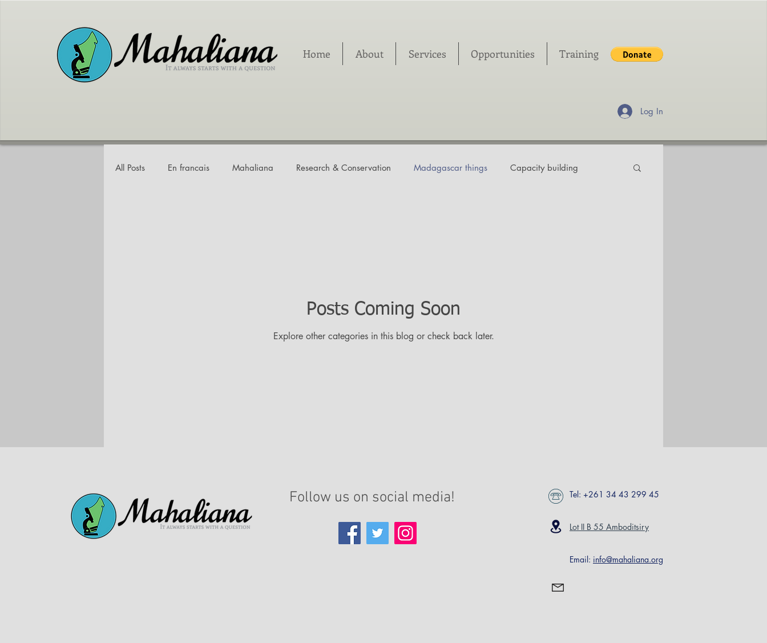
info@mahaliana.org (628, 559)
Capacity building (544, 167)
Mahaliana (252, 167)
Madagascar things (450, 167)
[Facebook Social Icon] (349, 533)
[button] (637, 54)
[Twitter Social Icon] (377, 533)
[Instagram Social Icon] (405, 533)
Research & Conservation (343, 167)
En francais (188, 167)
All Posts (130, 167)
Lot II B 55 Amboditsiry (609, 526)
